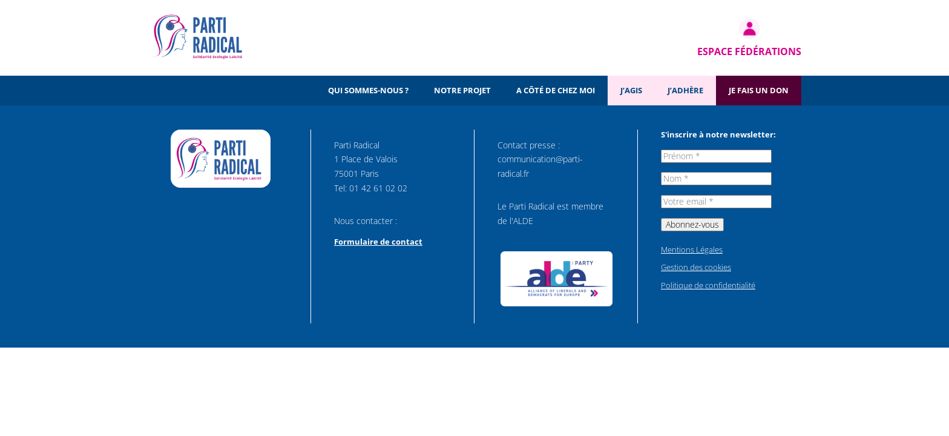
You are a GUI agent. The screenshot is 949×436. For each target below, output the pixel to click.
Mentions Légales (692, 249)
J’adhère (685, 90)
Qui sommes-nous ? (368, 90)
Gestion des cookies (696, 267)
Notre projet (462, 90)
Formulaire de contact (378, 241)
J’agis (631, 90)
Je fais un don (759, 90)
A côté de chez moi (555, 90)
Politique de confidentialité (708, 285)
